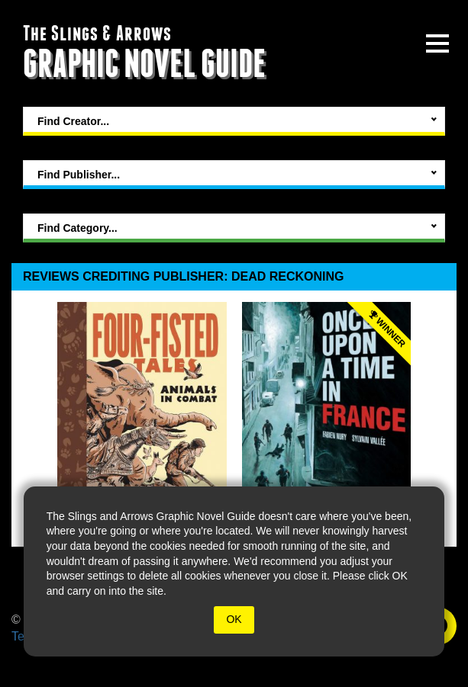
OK (233, 619)
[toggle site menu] (437, 43)
